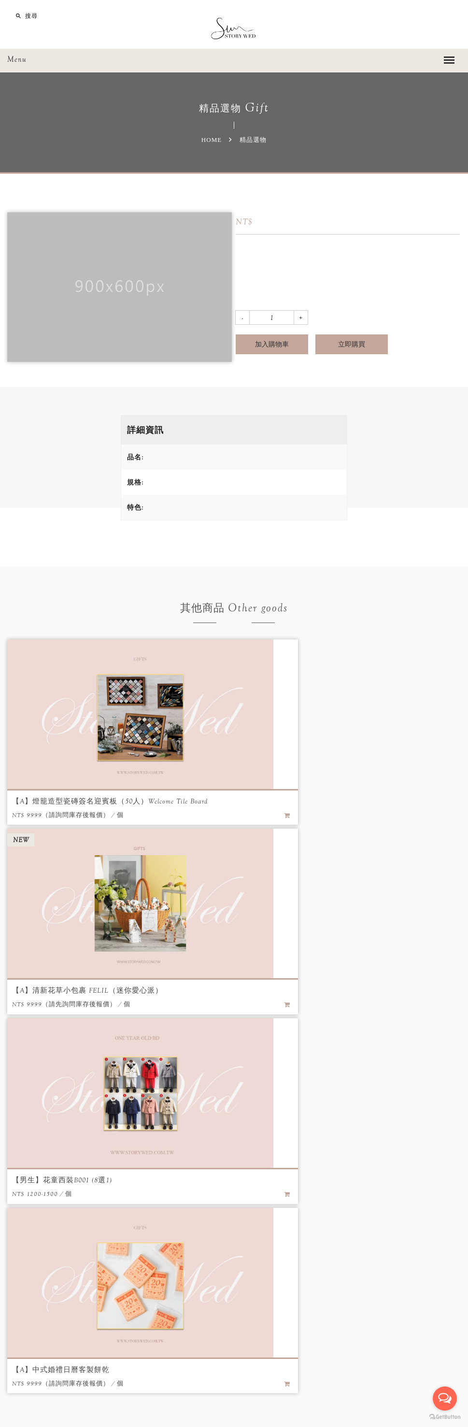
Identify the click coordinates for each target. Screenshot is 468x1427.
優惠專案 (207, 1143)
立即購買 (351, 344)
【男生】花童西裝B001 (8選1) (60, 990)
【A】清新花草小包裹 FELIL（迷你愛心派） (312, 801)
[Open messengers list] (445, 1398)
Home (211, 139)
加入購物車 (272, 344)
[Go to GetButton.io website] (444, 1417)
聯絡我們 (341, 1143)
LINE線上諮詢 (340, 1280)
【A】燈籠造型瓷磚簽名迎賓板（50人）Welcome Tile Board (105, 801)
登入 (282, 1143)
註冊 (308, 1143)
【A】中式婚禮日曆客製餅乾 (286, 990)
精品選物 (248, 1143)
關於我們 (126, 1143)
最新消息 (167, 1143)
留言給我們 (273, 1280)
